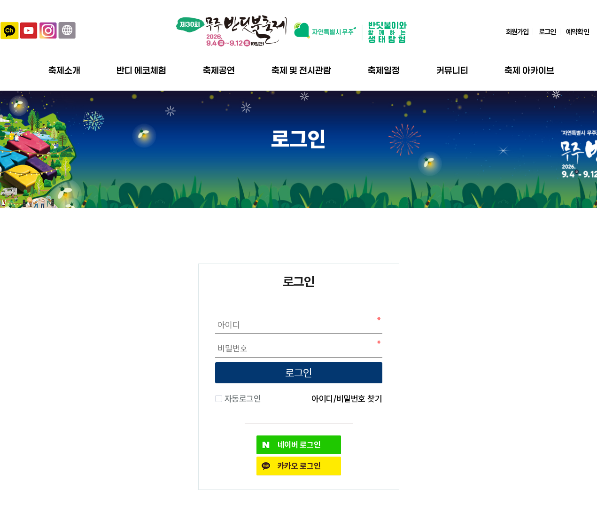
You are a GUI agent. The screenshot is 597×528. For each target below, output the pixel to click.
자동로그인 (241, 398)
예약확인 (577, 32)
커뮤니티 (452, 70)
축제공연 (219, 70)
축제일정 (384, 70)
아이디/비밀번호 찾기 (346, 398)
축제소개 (64, 70)
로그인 (547, 32)
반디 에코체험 (141, 70)
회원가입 (517, 32)
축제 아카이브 (529, 70)
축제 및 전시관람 (301, 70)
